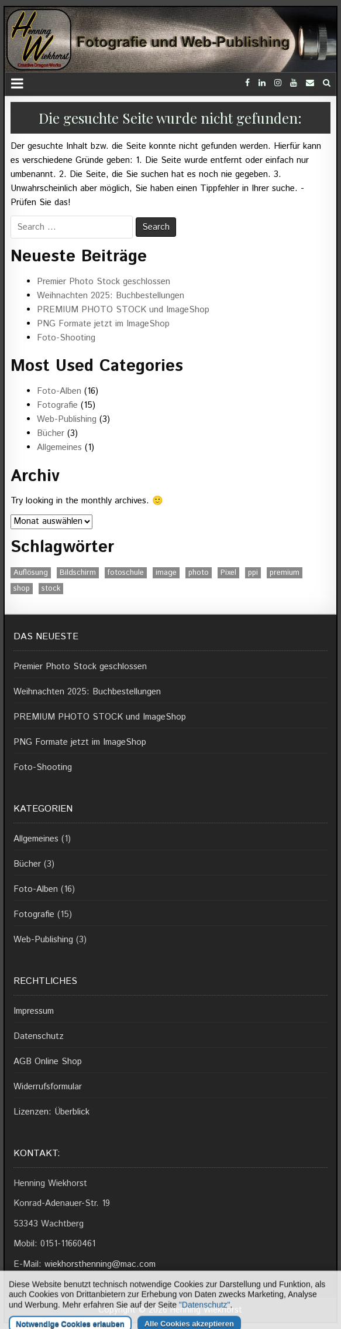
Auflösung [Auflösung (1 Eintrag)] (30, 572)
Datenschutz (38, 1036)
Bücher (50, 433)
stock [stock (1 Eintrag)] (51, 588)
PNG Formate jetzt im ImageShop (103, 324)
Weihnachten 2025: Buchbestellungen (110, 295)
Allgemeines (59, 447)
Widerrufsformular (47, 1087)
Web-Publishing (67, 419)
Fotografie (57, 405)
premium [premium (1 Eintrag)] (284, 572)
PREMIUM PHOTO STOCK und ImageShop (123, 310)
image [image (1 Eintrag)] (166, 572)
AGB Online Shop (47, 1061)
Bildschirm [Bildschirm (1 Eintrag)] (78, 572)
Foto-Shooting (66, 338)
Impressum (33, 1011)
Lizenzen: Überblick (51, 1112)
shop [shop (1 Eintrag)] (21, 588)
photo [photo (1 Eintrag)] (198, 572)
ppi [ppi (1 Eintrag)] (253, 572)
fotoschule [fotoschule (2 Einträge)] (126, 572)
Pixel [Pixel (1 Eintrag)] (228, 572)
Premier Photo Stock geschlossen (103, 281)
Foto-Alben (59, 391)
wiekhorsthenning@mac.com (100, 1264)
